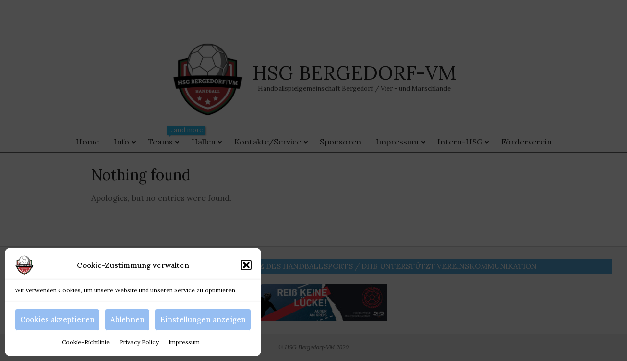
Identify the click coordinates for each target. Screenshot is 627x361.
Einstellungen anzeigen (203, 319)
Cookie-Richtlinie (86, 342)
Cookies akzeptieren (57, 319)
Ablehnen (127, 319)
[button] (246, 265)
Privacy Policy (139, 342)
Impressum (184, 342)
